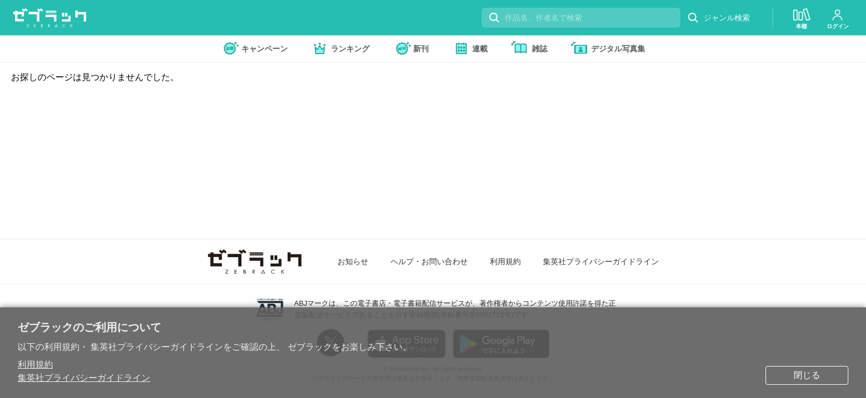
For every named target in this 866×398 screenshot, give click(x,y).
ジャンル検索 (718, 18)
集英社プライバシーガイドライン (84, 378)
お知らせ (352, 261)
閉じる (807, 375)
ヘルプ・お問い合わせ (429, 261)
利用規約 (35, 364)
